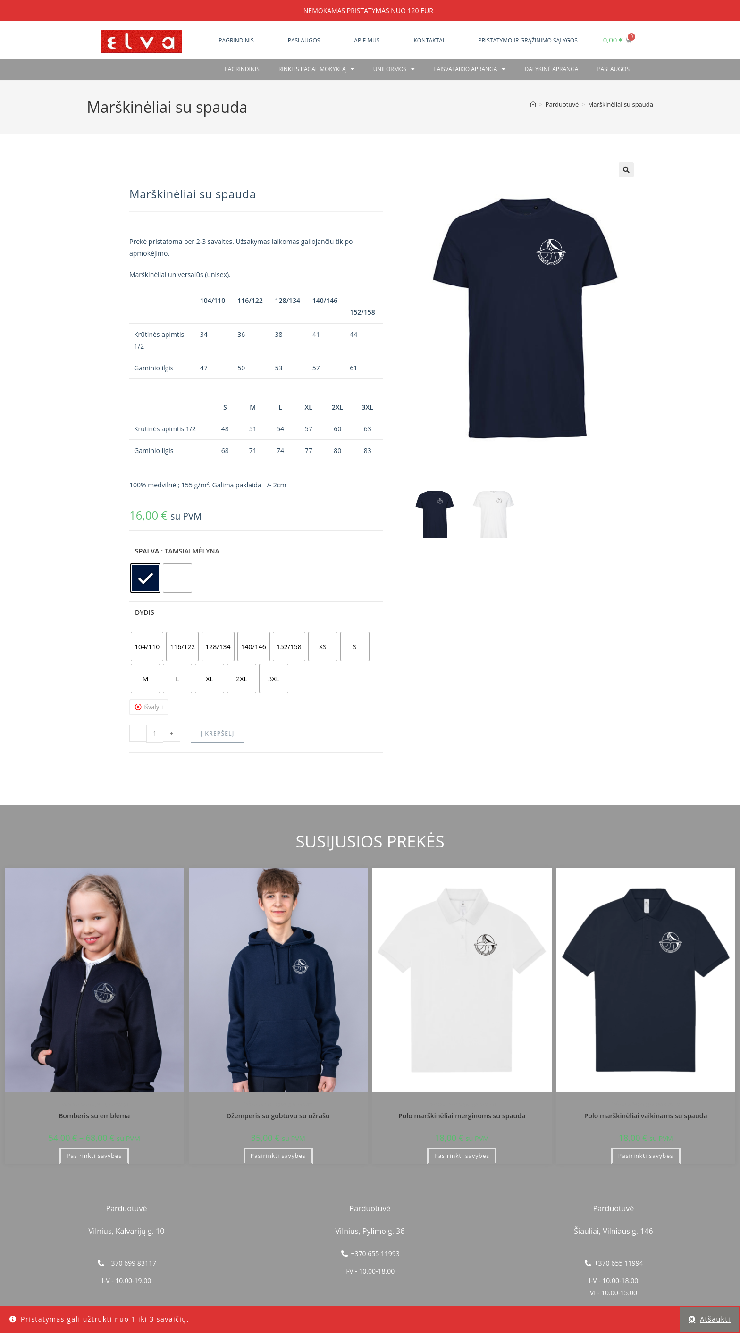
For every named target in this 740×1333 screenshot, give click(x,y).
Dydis (144, 612)
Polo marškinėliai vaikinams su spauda (645, 1115)
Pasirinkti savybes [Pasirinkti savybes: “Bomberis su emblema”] (94, 1156)
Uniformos (394, 69)
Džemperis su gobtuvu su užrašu (278, 1115)
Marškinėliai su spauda (620, 104)
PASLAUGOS (613, 69)
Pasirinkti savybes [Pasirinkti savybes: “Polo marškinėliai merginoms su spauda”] (461, 1156)
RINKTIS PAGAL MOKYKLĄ (316, 69)
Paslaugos (304, 40)
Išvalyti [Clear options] (153, 707)
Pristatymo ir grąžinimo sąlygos (528, 40)
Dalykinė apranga (551, 69)
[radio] (145, 578)
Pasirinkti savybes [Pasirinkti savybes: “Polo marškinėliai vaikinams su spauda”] (645, 1156)
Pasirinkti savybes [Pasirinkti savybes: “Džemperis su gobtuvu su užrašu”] (278, 1156)
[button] (626, 169)
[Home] (533, 104)
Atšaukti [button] (715, 1319)
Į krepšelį (218, 733)
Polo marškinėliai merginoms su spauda (461, 1115)
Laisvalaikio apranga (469, 69)
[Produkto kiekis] (154, 734)
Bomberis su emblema (94, 1115)
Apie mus (366, 40)
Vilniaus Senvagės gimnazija (94, 1104)
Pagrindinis (236, 40)
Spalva (147, 550)
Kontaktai (428, 40)
